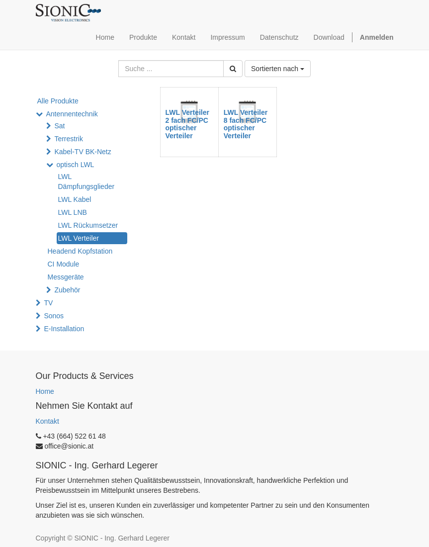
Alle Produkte (58, 101)
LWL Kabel (74, 199)
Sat (59, 126)
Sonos (54, 316)
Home (45, 391)
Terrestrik (68, 139)
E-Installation (64, 329)
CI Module (64, 264)
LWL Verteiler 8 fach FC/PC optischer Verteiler (245, 123)
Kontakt (47, 421)
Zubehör (67, 290)
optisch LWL (75, 165)
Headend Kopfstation (80, 251)
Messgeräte (66, 277)
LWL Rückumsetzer (88, 225)
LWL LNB (72, 212)
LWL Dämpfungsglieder (86, 181)
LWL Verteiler (78, 238)
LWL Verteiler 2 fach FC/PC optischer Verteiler (187, 123)
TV (48, 303)
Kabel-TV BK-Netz (82, 152)
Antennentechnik (71, 114)
